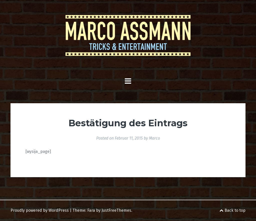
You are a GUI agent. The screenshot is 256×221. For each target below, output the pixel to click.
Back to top (233, 210)
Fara (91, 210)
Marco (154, 138)
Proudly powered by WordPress (39, 210)
